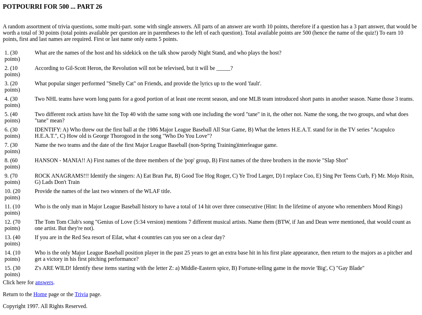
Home (40, 294)
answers (44, 282)
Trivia (81, 294)
